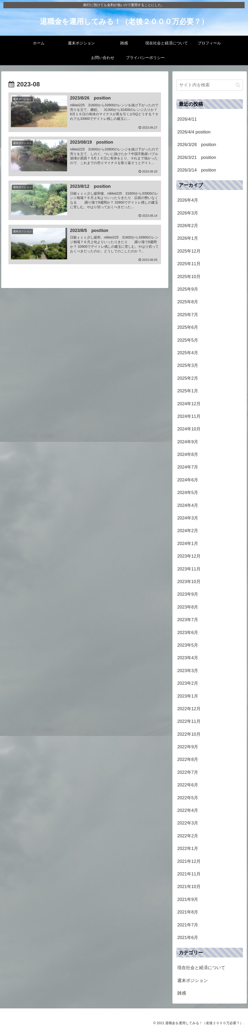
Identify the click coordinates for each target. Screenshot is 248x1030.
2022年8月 (187, 759)
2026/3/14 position (196, 170)
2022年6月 (187, 785)
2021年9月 (187, 899)
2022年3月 (187, 823)
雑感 (181, 993)
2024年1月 (187, 543)
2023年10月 (189, 581)
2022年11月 (189, 721)
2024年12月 (189, 403)
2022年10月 (189, 734)
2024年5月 (187, 492)
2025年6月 (187, 327)
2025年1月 (187, 390)
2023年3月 (187, 670)
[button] (238, 85)
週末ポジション (192, 980)
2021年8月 (187, 912)
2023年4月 (187, 657)
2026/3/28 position (196, 144)
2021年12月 (189, 861)
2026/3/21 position (196, 157)
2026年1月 (187, 238)
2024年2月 (187, 530)
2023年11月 (189, 569)
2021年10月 (189, 886)
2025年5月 (187, 340)
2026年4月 (187, 200)
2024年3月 (187, 518)
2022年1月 (187, 848)
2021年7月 (187, 925)
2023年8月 (187, 607)
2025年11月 (189, 263)
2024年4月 (187, 505)
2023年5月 (187, 645)
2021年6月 (187, 937)
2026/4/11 (187, 119)
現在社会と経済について (201, 967)
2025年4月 (187, 352)
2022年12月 (189, 708)
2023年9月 (187, 594)
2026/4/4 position (193, 132)
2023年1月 (187, 696)
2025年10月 (189, 276)
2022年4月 (187, 810)
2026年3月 (187, 213)
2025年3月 (187, 365)
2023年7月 (187, 619)
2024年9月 (187, 441)
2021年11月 (189, 874)
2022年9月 (187, 746)
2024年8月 (187, 454)
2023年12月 (189, 556)
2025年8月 (187, 301)
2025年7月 (187, 314)
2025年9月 (187, 289)
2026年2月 (187, 225)
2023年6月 (187, 632)
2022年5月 (187, 797)
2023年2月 (187, 683)
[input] (209, 85)
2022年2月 (187, 835)
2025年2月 (187, 378)
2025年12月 (189, 251)
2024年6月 (187, 480)
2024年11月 (189, 416)
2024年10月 (189, 429)
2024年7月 (187, 467)
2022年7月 (187, 772)
